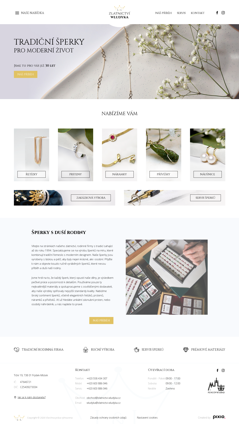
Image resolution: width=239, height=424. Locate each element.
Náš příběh (163, 13)
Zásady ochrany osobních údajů (108, 417)
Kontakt (197, 13)
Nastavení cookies (147, 417)
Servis (181, 13)
